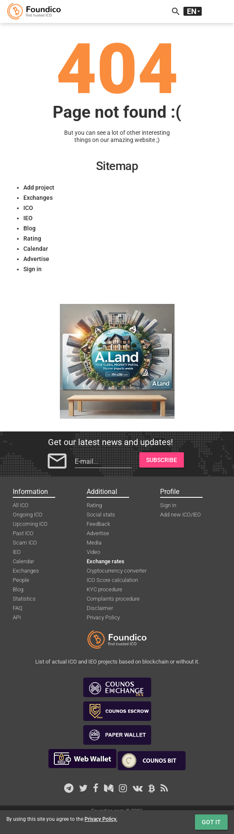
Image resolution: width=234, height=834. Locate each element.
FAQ (18, 608)
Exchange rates (105, 561)
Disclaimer (100, 608)
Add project (38, 187)
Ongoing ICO (27, 514)
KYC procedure (104, 589)
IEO (28, 218)
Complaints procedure (113, 599)
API (17, 617)
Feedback (98, 524)
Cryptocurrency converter (117, 570)
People (21, 580)
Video (93, 552)
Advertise (36, 258)
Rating (32, 238)
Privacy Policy (103, 617)
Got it (211, 822)
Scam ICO (25, 542)
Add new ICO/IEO (180, 514)
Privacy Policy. (101, 819)
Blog (29, 228)
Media (94, 542)
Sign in (32, 269)
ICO (28, 207)
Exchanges (38, 197)
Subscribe (161, 460)
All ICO (20, 505)
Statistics (24, 599)
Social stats (101, 514)
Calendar (35, 248)
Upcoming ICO (30, 524)
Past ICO (23, 533)
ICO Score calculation (112, 580)
